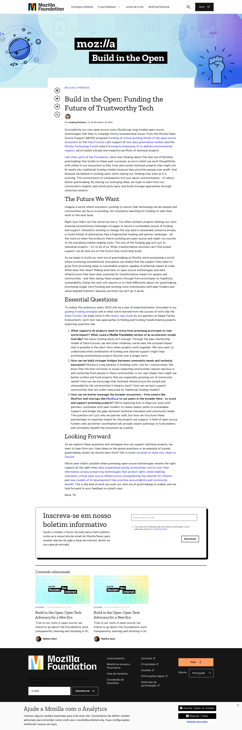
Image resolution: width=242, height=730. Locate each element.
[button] (119, 7)
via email (141, 452)
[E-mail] (49, 691)
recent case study (122, 316)
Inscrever (190, 539)
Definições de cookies (197, 722)
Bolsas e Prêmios (77, 87)
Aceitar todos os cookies (198, 708)
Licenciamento (116, 658)
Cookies (146, 670)
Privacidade (148, 664)
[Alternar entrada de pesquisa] (188, 7)
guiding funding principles (81, 311)
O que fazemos (107, 6)
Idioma (182, 672)
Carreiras (146, 658)
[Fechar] (238, 705)
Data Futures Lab (99, 142)
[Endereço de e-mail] (164, 517)
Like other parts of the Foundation (86, 157)
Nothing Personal (158, 6)
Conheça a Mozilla (82, 6)
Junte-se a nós (135, 6)
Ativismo (39, 607)
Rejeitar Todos (198, 716)
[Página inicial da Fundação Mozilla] (46, 7)
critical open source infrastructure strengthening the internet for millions (125, 476)
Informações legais (152, 676)
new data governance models (144, 142)
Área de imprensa (117, 673)
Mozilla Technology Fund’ (81, 146)
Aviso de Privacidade (158, 529)
